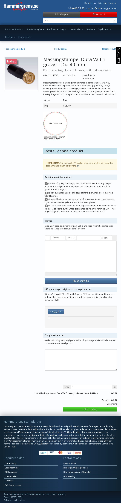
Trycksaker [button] (104, 29)
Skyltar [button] (90, 29)
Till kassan (99, 14)
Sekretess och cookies (14, 500)
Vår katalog (69, 476)
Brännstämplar (11, 467)
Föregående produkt (14, 48)
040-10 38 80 (76, 8)
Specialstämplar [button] (35, 29)
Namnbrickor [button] (76, 29)
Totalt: (105, 400)
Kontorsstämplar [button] (14, 29)
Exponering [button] (24, 37)
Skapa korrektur (81, 280)
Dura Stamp (10, 463)
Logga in (112, 3)
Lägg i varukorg (90, 409)
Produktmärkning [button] (56, 29)
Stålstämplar (10, 472)
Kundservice (90, 3)
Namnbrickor (10, 476)
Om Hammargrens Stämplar (77, 472)
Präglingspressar (12, 485)
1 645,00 (94, 393)
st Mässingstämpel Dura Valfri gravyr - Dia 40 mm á (62, 393)
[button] (47, 237)
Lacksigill (8, 480)
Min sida (102, 3)
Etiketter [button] (10, 37)
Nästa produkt (109, 48)
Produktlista (60, 48)
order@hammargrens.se (101, 8)
